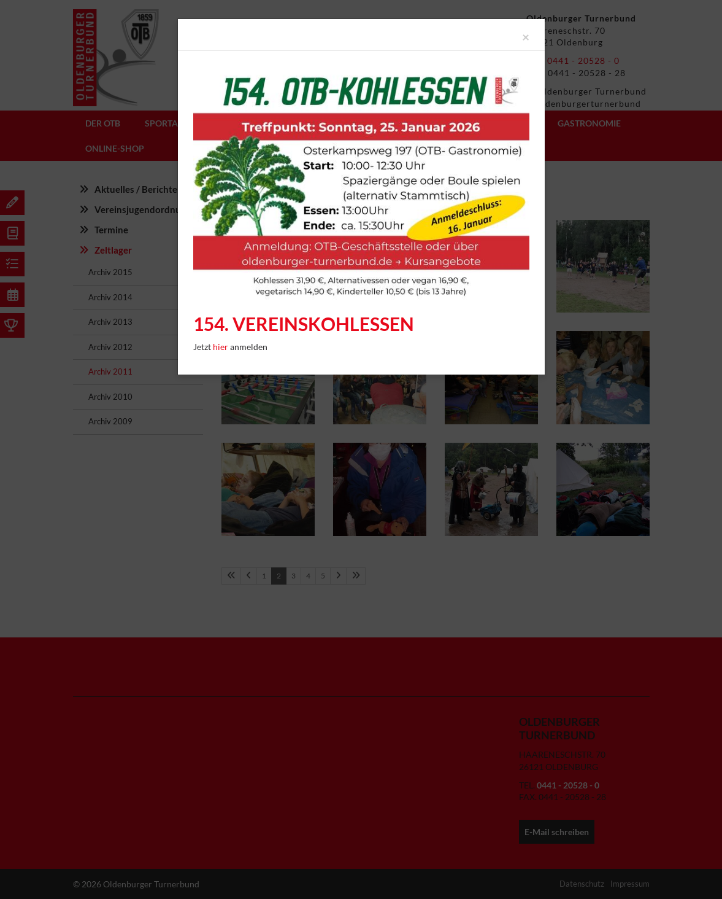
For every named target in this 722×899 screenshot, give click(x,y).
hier (221, 346)
